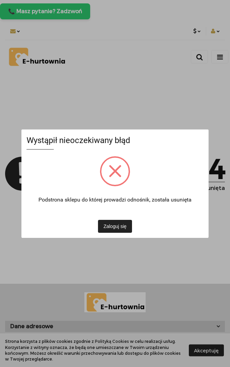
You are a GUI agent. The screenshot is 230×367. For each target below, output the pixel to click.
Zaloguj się (115, 226)
